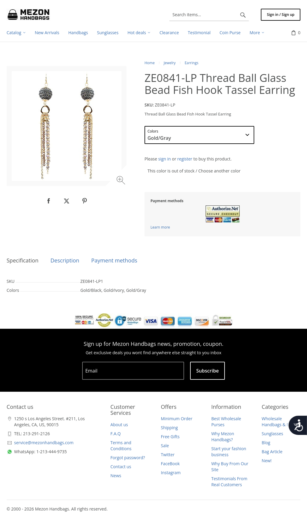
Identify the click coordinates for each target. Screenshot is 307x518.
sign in (164, 159)
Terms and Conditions (120, 445)
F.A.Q (115, 433)
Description (64, 260)
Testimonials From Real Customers (229, 481)
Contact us (120, 466)
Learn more (160, 227)
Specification (22, 260)
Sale (165, 445)
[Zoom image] (122, 181)
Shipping (169, 427)
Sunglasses (272, 433)
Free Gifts (170, 436)
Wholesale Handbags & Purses (281, 421)
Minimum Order (176, 418)
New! (267, 460)
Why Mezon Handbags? (222, 436)
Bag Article (272, 451)
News (115, 475)
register (184, 159)
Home (150, 62)
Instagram (171, 472)
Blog (266, 442)
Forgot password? (127, 457)
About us (119, 424)
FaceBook (170, 463)
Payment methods (114, 260)
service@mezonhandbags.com (43, 442)
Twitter (168, 454)
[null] (49, 201)
